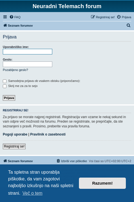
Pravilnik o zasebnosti (47, 134)
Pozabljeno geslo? (15, 70)
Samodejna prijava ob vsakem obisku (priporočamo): (41, 80)
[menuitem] (15, 17)
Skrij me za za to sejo (20, 86)
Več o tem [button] (32, 193)
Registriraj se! (14, 146)
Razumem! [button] (102, 183)
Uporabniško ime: (16, 47)
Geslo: (7, 59)
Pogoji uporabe (15, 134)
